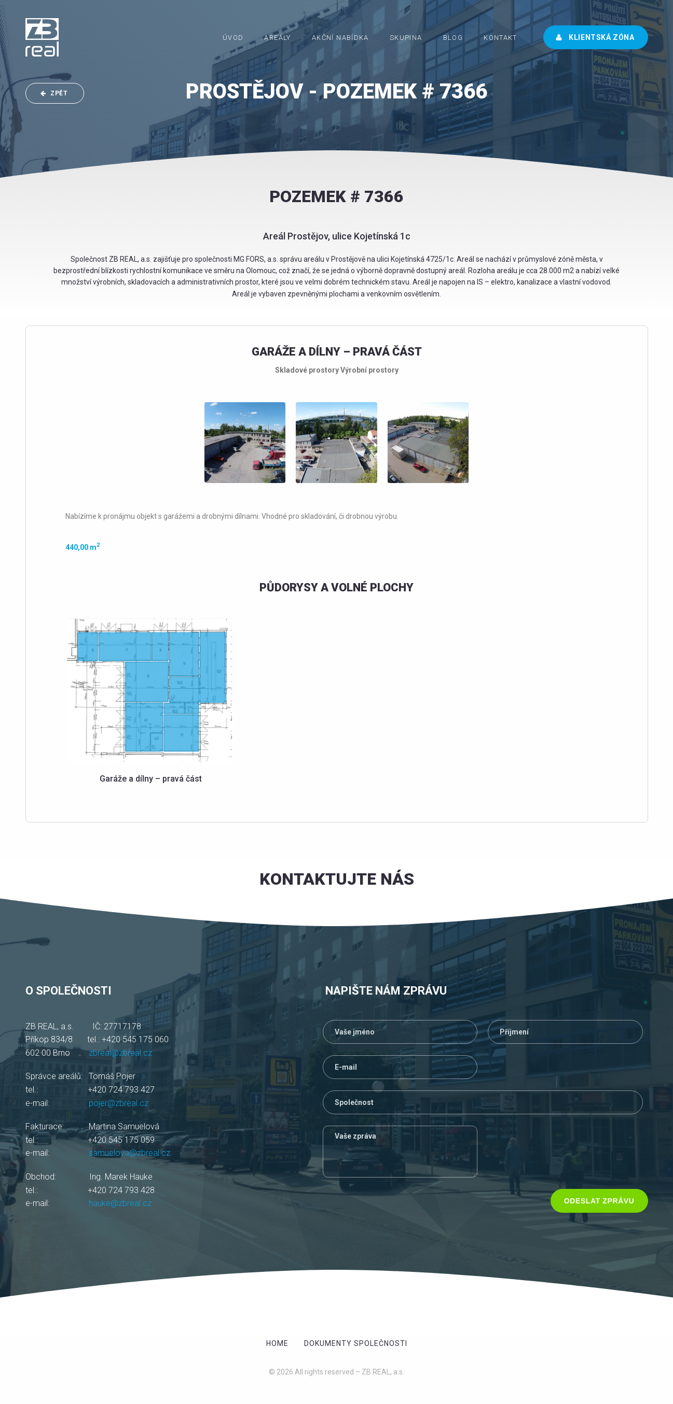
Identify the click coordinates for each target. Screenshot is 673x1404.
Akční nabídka (340, 37)
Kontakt (500, 37)
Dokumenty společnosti (355, 1343)
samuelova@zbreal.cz (129, 1153)
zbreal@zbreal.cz (120, 1053)
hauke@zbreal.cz (120, 1203)
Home (277, 1343)
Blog (453, 37)
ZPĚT (54, 93)
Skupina (406, 37)
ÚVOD (233, 37)
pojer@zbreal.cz (118, 1103)
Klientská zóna (595, 37)
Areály (277, 37)
